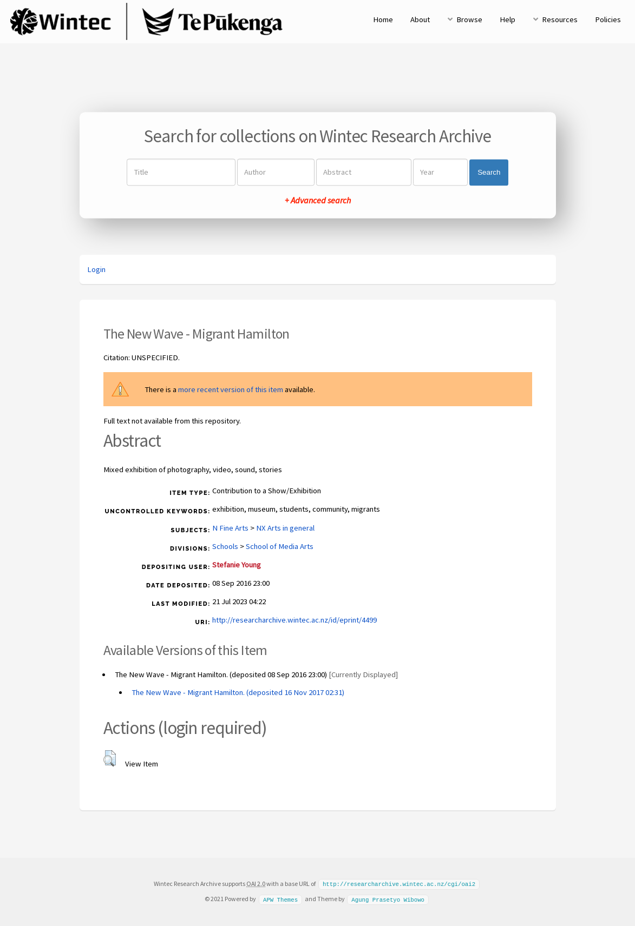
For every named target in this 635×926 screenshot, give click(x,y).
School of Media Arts (279, 546)
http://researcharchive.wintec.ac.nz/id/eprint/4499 (294, 620)
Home (383, 19)
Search (488, 172)
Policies (608, 19)
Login (96, 269)
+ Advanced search (318, 200)
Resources (560, 19)
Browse (469, 19)
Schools (225, 546)
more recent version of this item (230, 389)
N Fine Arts (230, 528)
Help (507, 19)
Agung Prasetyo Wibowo (387, 898)
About (420, 19)
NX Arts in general (285, 528)
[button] (109, 758)
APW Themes (280, 898)
